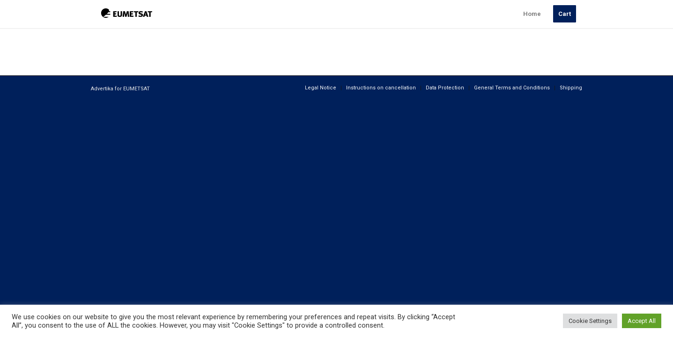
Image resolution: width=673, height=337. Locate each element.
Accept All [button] (642, 320)
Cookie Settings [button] (590, 320)
